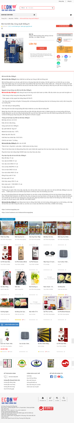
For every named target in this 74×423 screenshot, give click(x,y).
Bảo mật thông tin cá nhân (34, 384)
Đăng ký (69, 1)
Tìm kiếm (64, 400)
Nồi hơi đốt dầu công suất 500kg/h (29, 18)
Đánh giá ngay (24, 26)
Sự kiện (57, 400)
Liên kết (51, 400)
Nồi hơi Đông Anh (7, 82)
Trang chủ (4, 18)
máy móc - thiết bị (13, 18)
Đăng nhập (61, 1)
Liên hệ (42, 48)
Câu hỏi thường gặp (9, 388)
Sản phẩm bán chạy (11, 324)
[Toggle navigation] (71, 15)
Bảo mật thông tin (31, 380)
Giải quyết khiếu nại (32, 382)
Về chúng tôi (43, 400)
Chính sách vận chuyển (33, 386)
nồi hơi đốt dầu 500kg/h (60, 190)
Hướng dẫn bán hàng (9, 386)
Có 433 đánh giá (15, 26)
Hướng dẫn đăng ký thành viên (12, 380)
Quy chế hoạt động (32, 378)
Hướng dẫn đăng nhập (9, 382)
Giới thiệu (29, 376)
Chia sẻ (30, 26)
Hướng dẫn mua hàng (9, 384)
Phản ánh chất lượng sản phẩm (68, 50)
